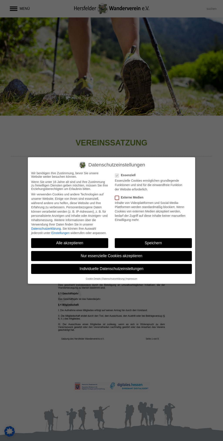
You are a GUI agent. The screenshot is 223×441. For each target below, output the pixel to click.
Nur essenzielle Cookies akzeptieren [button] (111, 256)
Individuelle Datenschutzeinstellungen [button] (112, 269)
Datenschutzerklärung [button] (113, 278)
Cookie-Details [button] (93, 278)
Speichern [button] (153, 243)
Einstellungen (60, 233)
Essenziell (127, 175)
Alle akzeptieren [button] (69, 243)
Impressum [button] (131, 278)
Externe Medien (130, 197)
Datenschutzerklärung (46, 228)
